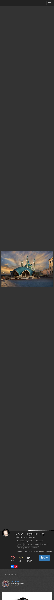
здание (27, 547)
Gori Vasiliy (15, 581)
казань (44, 544)
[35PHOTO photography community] (12, 3)
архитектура (28, 544)
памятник (35, 547)
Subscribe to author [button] (44, 557)
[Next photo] (51, 261)
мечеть (37, 544)
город (20, 544)
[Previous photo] (2, 261)
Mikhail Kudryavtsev (25, 537)
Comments (10, 574)
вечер (20, 547)
